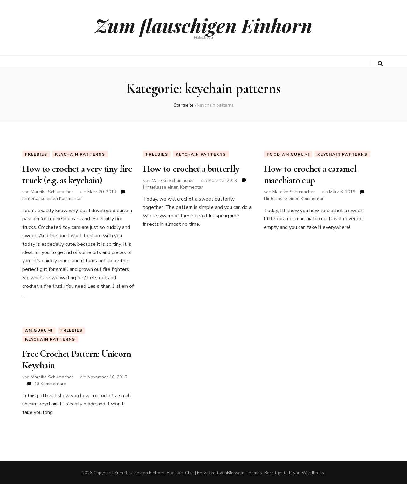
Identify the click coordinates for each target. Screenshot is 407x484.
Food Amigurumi (288, 154)
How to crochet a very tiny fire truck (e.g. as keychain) (77, 174)
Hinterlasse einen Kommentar (52, 199)
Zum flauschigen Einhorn (203, 25)
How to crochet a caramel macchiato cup (310, 174)
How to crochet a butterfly (191, 169)
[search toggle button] (380, 63)
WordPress (313, 473)
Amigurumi (38, 330)
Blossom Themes (244, 473)
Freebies (36, 154)
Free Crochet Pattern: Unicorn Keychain (76, 359)
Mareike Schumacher (52, 192)
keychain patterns (80, 154)
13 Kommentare (50, 384)
